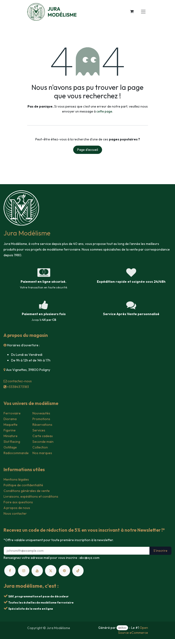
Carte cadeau (42, 436)
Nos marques (42, 453)
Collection (40, 447)
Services (38, 430)
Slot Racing (12, 441)
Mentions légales (16, 479)
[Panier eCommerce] (132, 11)
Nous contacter (15, 513)
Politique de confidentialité (23, 485)
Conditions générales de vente (27, 491)
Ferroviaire (12, 413)
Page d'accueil (87, 150)
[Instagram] (23, 570)
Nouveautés (41, 413)
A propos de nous (17, 508)
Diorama (10, 419)
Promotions (41, 419)
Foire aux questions (18, 502)
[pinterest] (64, 570)
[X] (50, 570)
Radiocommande (16, 453)
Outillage (10, 447)
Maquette (11, 424)
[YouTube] (37, 570)
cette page (104, 111)
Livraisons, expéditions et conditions (31, 496)
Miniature (11, 436)
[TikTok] (78, 570)
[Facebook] (10, 570)
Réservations (42, 424)
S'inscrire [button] (160, 550)
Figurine (10, 430)
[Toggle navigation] (143, 11)
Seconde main (43, 441)
